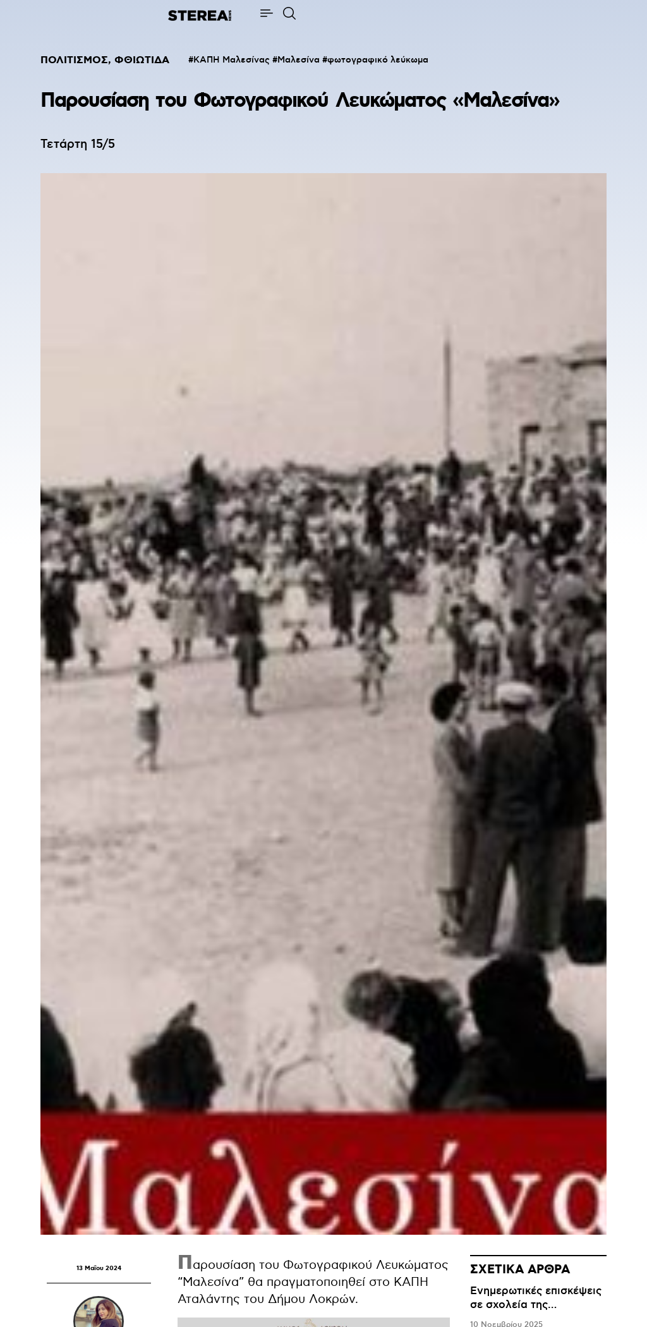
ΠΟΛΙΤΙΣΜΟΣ (74, 60)
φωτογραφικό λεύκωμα (377, 60)
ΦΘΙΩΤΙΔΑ (141, 60)
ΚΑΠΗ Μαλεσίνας (231, 60)
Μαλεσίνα (298, 60)
